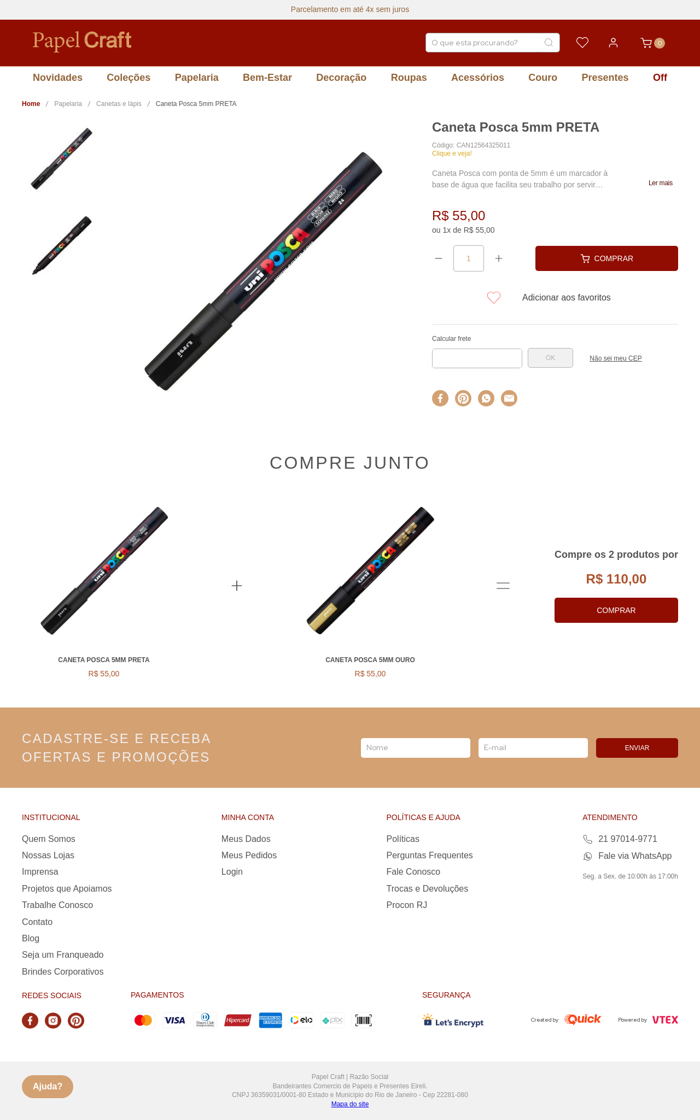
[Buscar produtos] (548, 42)
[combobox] (492, 42)
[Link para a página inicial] (31, 104)
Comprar (616, 610)
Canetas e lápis (119, 104)
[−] (438, 258)
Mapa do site (350, 1104)
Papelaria (68, 104)
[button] (660, 183)
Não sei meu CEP (615, 358)
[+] (498, 258)
